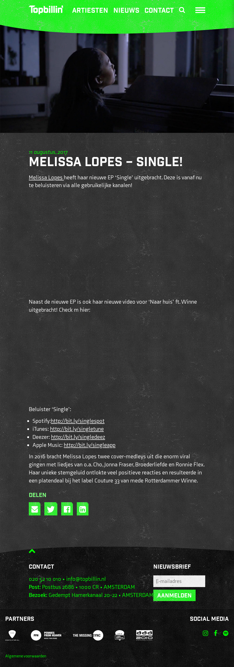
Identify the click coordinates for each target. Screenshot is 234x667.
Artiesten (90, 11)
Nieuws (126, 11)
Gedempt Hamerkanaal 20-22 (83, 595)
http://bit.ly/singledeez (78, 437)
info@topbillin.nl (86, 579)
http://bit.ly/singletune (77, 429)
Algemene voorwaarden (25, 656)
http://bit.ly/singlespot (78, 421)
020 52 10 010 (45, 579)
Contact (159, 11)
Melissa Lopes (46, 177)
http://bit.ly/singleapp (89, 445)
